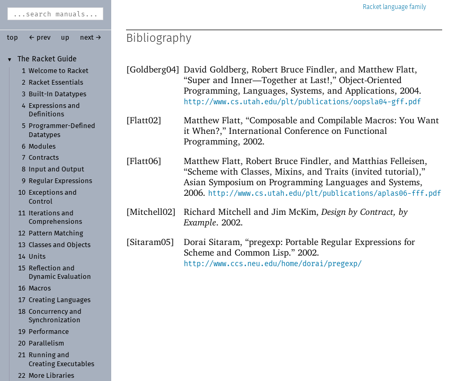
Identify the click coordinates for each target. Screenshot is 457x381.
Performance (49, 332)
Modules (42, 146)
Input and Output (56, 169)
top (12, 37)
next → (91, 37)
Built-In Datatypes (57, 94)
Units (37, 256)
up (65, 37)
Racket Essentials (56, 82)
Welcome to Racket (58, 71)
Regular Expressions (60, 181)
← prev (39, 37)
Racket (394, 7)
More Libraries (51, 376)
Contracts (44, 158)
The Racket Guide (47, 59)
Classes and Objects (60, 245)
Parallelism (46, 343)
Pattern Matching (56, 233)
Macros (40, 288)
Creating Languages (60, 300)
